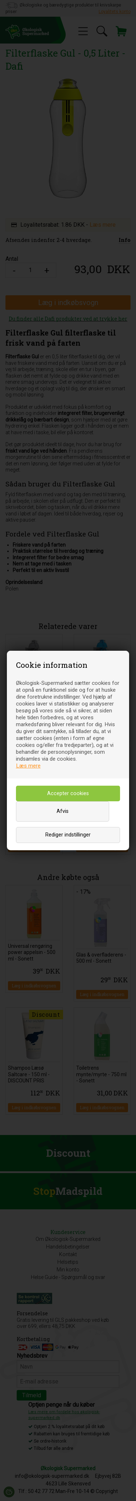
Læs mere (28, 765)
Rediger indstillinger (68, 835)
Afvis (63, 811)
